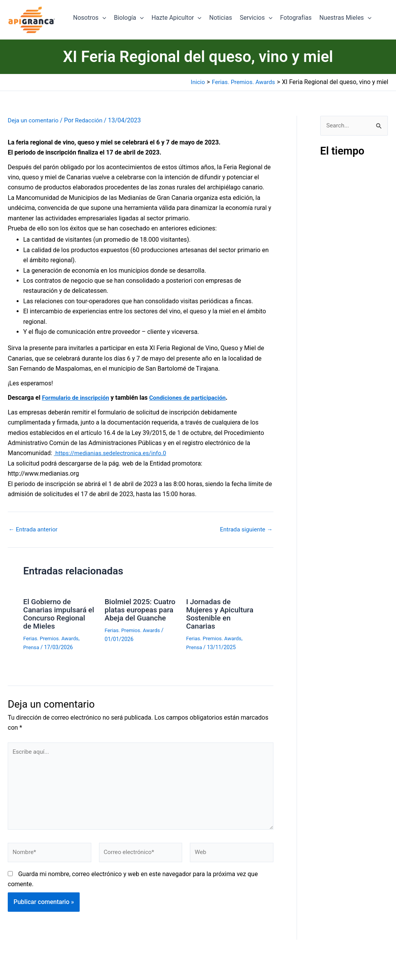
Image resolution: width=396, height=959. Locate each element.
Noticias (220, 17)
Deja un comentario (34, 120)
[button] (102, 17)
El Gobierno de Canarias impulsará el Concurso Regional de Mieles (56, 613)
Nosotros (89, 17)
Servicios (256, 17)
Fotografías (295, 17)
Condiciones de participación (193, 397)
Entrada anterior (34, 529)
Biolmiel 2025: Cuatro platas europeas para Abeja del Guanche (140, 613)
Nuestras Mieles (345, 17)
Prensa (31, 645)
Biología (128, 17)
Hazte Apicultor (176, 17)
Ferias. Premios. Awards (52, 637)
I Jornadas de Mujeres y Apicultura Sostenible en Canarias (221, 613)
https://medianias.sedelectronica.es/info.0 (113, 453)
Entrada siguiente (245, 529)
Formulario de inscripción (77, 397)
